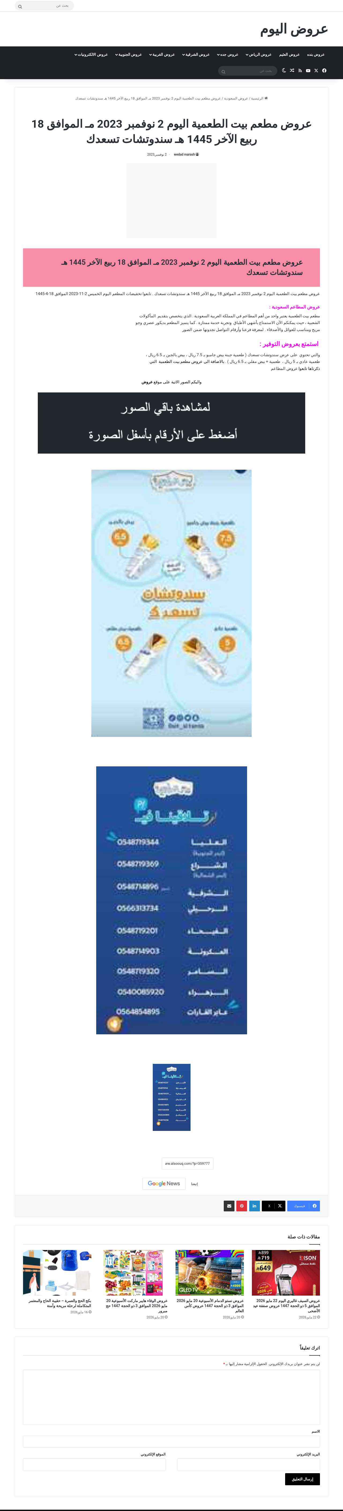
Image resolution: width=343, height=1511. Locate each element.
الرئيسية (259, 98)
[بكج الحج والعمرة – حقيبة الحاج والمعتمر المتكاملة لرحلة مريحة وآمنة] (57, 1273)
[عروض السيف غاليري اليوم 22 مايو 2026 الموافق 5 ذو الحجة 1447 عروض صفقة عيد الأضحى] (286, 1273)
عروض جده (229, 54)
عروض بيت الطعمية (156, 110)
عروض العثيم (289, 54)
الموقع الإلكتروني (153, 1454)
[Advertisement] (171, 200)
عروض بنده (316, 54)
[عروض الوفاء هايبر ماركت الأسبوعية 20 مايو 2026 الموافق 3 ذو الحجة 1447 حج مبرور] (133, 1273)
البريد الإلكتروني (308, 1454)
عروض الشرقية (197, 54)
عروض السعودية (236, 98)
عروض (147, 382)
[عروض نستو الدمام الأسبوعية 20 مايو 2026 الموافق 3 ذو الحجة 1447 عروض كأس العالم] (210, 1273)
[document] (171, 369)
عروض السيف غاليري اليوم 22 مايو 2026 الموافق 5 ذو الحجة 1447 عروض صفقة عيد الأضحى (286, 1306)
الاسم (316, 1431)
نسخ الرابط (145, 1163)
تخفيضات (134, 293)
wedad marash (184, 154)
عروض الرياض (260, 54)
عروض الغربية (163, 54)
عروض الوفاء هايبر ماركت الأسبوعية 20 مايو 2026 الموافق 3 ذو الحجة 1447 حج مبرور (136, 1306)
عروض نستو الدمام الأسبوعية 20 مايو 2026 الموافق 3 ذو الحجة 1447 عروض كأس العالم (210, 1306)
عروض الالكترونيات (92, 54)
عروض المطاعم (284, 368)
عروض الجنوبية (130, 54)
